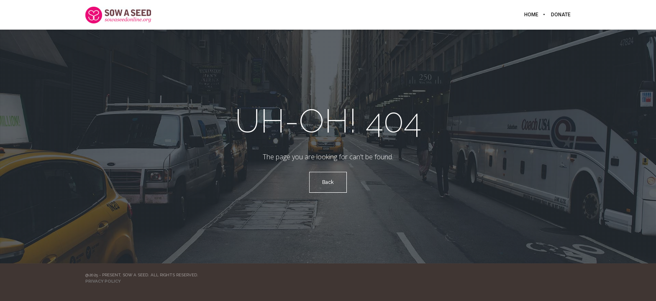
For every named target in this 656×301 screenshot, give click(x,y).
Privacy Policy (103, 281)
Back (328, 182)
